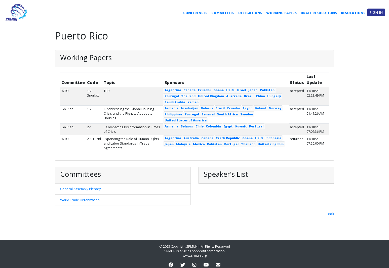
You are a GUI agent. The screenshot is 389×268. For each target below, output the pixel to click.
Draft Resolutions (319, 13)
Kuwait (241, 126)
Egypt (247, 108)
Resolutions (353, 13)
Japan (252, 90)
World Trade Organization (80, 200)
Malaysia (183, 144)
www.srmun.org (195, 255)
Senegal (208, 114)
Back (330, 213)
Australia (234, 96)
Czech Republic (228, 138)
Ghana (218, 90)
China (260, 96)
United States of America (186, 120)
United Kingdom (211, 96)
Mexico (199, 144)
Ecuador (204, 90)
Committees (222, 13)
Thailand (188, 96)
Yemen (193, 102)
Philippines (173, 114)
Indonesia (273, 138)
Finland (260, 108)
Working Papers (281, 13)
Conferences (195, 13)
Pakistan (267, 90)
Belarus (207, 108)
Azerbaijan (189, 108)
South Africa (227, 114)
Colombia (213, 126)
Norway (275, 108)
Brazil (248, 96)
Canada (189, 90)
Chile (200, 126)
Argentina (173, 90)
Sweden (246, 114)
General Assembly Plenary (80, 189)
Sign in (376, 12)
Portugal (172, 96)
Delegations (250, 13)
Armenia (171, 108)
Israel (241, 90)
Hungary (274, 96)
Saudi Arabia (175, 102)
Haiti (230, 90)
